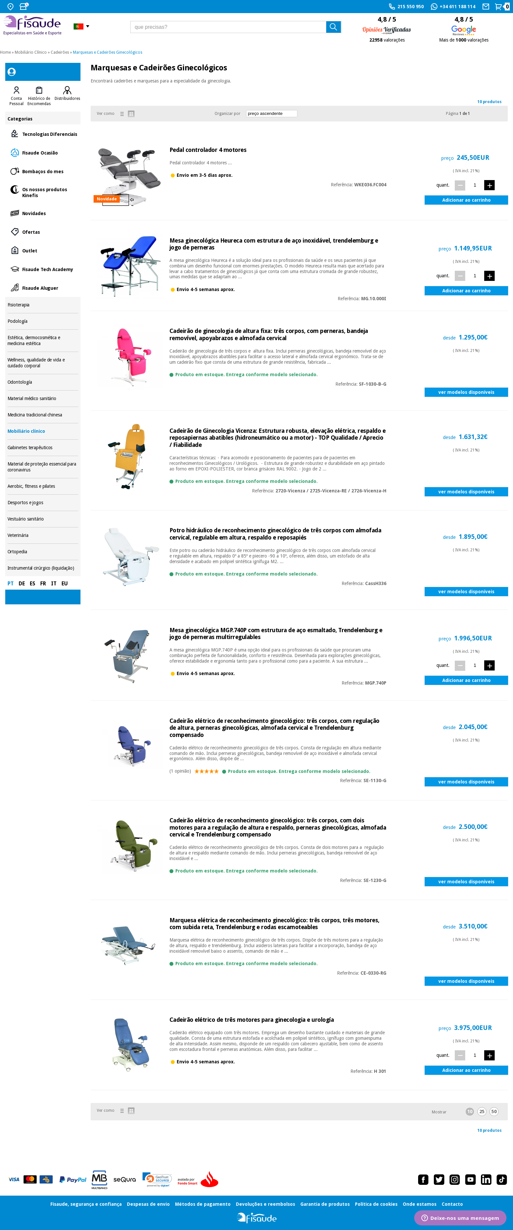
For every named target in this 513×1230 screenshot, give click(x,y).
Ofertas (43, 231)
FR (43, 583)
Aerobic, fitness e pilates (43, 486)
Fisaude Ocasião (43, 152)
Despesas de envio (148, 1204)
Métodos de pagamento (203, 1204)
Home (5, 52)
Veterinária (43, 535)
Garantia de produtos (325, 1204)
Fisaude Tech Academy (43, 269)
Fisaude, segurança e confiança (86, 1204)
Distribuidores (67, 98)
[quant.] (475, 185)
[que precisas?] (236, 27)
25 (482, 1111)
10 (469, 1111)
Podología (43, 321)
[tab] (17, 96)
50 (494, 1111)
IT (54, 583)
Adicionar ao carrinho (466, 200)
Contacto (452, 1204)
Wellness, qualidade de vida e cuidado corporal (43, 363)
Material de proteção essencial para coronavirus (43, 467)
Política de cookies (376, 1204)
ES (32, 583)
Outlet (43, 250)
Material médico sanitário (43, 399)
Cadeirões (60, 52)
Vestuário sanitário (43, 519)
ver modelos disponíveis (466, 392)
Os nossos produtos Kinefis (43, 192)
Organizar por (227, 113)
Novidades (43, 213)
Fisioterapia (43, 305)
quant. (443, 185)
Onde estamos (419, 1204)
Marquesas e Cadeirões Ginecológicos (107, 52)
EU (65, 583)
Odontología (43, 382)
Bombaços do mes (43, 171)
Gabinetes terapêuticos (43, 448)
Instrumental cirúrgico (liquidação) (43, 568)
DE (22, 583)
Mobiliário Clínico (31, 52)
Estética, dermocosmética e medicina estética (43, 341)
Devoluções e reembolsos (265, 1204)
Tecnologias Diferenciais (43, 133)
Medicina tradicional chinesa (43, 415)
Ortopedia (43, 552)
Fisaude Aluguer (43, 287)
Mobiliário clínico (43, 431)
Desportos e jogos (43, 503)
